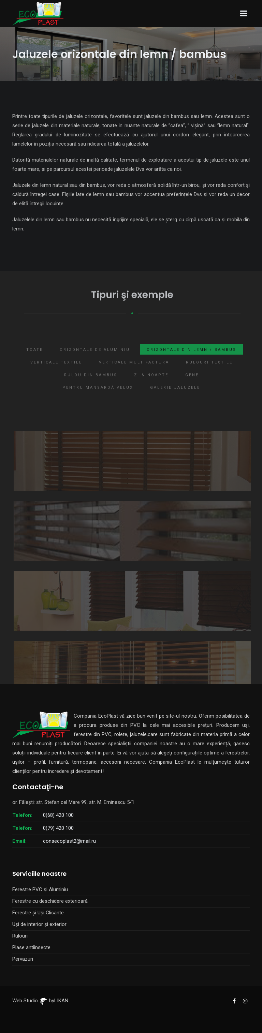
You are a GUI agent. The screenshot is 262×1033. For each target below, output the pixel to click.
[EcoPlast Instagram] (245, 1001)
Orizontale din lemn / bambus (191, 357)
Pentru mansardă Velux (97, 395)
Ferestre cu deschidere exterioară (50, 901)
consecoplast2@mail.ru (69, 841)
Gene (192, 382)
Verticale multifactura (134, 370)
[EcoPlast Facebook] (234, 1001)
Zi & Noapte (151, 382)
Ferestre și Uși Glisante (38, 913)
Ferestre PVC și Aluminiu (40, 889)
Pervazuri (22, 959)
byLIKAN (53, 1001)
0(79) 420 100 (58, 828)
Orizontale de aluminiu (95, 357)
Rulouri (20, 936)
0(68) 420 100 (58, 815)
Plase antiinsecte (31, 947)
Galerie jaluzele (175, 395)
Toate (34, 357)
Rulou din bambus (90, 382)
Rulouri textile (209, 370)
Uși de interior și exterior (39, 924)
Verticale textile (56, 370)
